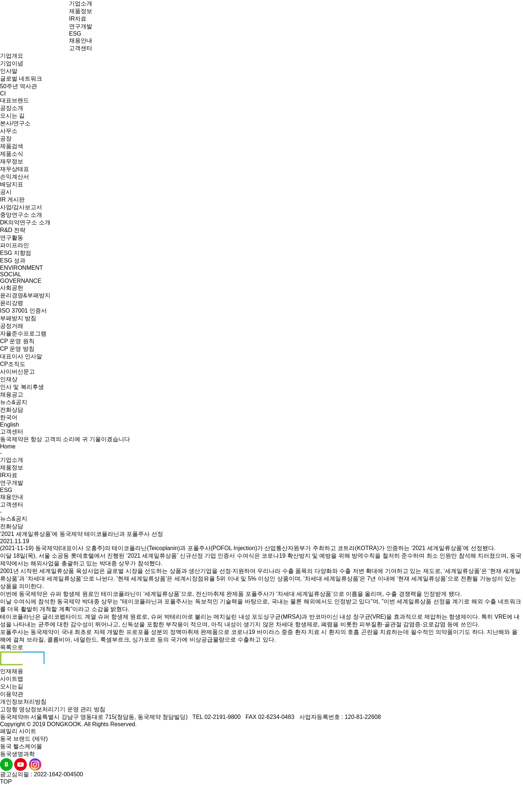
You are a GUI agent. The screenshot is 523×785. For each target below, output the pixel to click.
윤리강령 (11, 303)
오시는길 (11, 686)
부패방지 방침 (18, 318)
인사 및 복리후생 (22, 387)
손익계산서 (14, 177)
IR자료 (77, 19)
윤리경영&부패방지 (25, 295)
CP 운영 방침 (17, 349)
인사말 (8, 71)
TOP (6, 781)
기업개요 (11, 56)
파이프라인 (14, 245)
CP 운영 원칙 (17, 341)
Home (8, 446)
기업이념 (11, 63)
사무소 (8, 131)
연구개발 (80, 26)
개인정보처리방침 (23, 702)
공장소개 (11, 108)
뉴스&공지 (13, 402)
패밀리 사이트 (18, 731)
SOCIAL (10, 274)
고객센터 (80, 48)
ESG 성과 (12, 260)
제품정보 (80, 11)
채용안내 (80, 40)
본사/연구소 (15, 123)
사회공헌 (11, 288)
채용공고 (11, 394)
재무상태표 (14, 169)
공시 (6, 192)
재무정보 (11, 161)
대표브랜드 (14, 100)
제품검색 (11, 146)
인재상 (8, 379)
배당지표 (11, 184)
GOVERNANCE (20, 281)
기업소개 (80, 3)
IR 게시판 (12, 199)
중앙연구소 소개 (21, 215)
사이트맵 (11, 679)
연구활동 (11, 238)
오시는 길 (12, 116)
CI (3, 93)
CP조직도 (12, 364)
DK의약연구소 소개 (25, 222)
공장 (6, 138)
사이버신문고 (17, 372)
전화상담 (11, 410)
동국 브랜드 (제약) (24, 739)
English (9, 425)
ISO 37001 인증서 (23, 311)
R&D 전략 (12, 230)
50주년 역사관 (18, 86)
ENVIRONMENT (21, 268)
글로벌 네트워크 (21, 79)
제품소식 (11, 154)
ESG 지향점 (15, 253)
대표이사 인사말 (21, 356)
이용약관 (11, 694)
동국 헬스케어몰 (21, 746)
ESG (75, 33)
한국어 (8, 417)
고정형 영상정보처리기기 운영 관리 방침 (52, 709)
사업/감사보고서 (21, 207)
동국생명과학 (17, 754)
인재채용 (11, 671)
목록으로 (11, 647)
